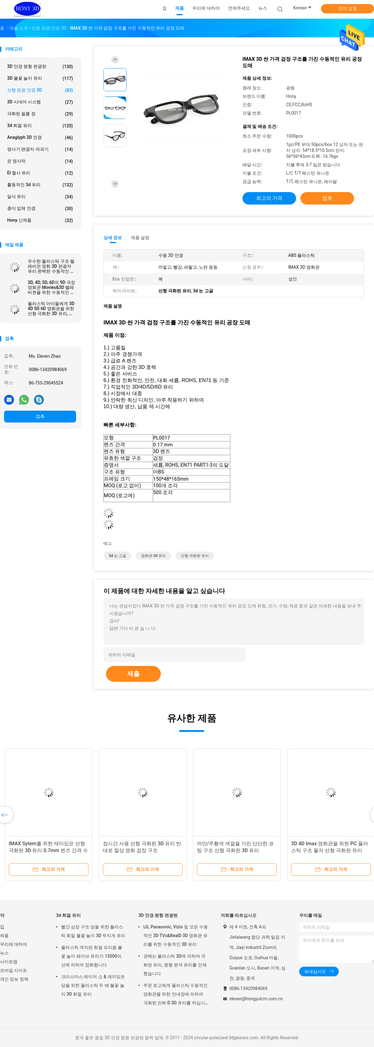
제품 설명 (140, 237)
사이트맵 (8, 961)
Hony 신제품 (40, 220)
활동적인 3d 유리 (40, 185)
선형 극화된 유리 (195, 556)
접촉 (40, 416)
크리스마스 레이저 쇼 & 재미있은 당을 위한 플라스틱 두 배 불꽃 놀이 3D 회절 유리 (93, 985)
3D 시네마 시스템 (40, 102)
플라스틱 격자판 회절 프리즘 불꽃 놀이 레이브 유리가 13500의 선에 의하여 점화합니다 (91, 956)
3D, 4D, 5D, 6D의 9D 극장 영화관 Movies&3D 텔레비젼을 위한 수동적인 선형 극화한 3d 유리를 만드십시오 (51, 287)
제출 (133, 673)
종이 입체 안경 (40, 208)
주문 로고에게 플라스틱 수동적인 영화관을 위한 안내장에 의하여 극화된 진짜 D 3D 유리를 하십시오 (175, 995)
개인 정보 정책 (14, 979)
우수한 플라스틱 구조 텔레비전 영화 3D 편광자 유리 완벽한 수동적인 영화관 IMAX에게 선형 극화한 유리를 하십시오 (51, 266)
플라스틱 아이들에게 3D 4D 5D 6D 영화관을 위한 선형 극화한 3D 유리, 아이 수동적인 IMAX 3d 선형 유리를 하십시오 (51, 308)
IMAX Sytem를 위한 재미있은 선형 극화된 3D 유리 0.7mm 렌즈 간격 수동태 (48, 850)
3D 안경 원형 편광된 (40, 67)
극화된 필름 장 (40, 114)
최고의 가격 (269, 198)
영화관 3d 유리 (153, 556)
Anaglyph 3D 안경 (40, 137)
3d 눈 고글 (117, 556)
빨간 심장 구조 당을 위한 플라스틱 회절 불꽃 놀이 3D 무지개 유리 (93, 931)
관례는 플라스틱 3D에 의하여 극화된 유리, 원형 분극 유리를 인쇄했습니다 (175, 965)
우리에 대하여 (13, 944)
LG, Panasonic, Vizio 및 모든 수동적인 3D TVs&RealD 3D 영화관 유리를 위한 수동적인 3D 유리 (175, 935)
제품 (4, 935)
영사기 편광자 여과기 (40, 149)
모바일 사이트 (13, 970)
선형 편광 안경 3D (40, 90)
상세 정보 (112, 237)
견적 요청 (347, 8)
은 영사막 (40, 161)
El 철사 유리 (40, 173)
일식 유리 (40, 197)
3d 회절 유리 (40, 126)
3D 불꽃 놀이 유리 (40, 78)
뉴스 (4, 952)
